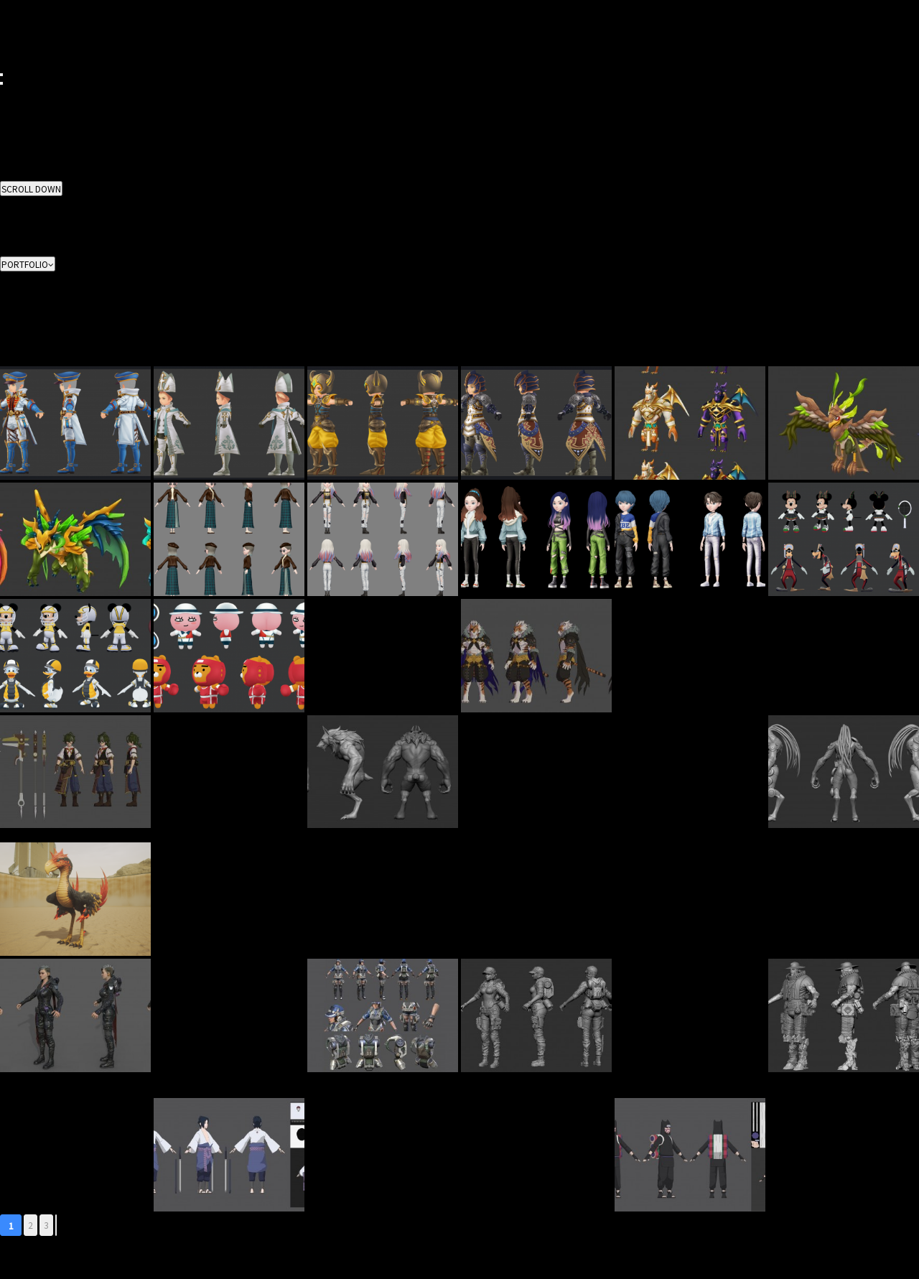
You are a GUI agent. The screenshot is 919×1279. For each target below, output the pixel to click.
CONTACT (19, 47)
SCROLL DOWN (31, 188)
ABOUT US (20, 90)
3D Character (25, 217)
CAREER (16, 30)
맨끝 (56, 1225)
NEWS (12, 38)
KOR (8, 56)
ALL (7, 200)
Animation (20, 234)
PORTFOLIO (23, 21)
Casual (13, 361)
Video (11, 252)
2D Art (12, 209)
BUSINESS (19, 12)
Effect (11, 243)
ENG (8, 64)
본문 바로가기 (0, 0)
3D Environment (31, 226)
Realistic (16, 353)
